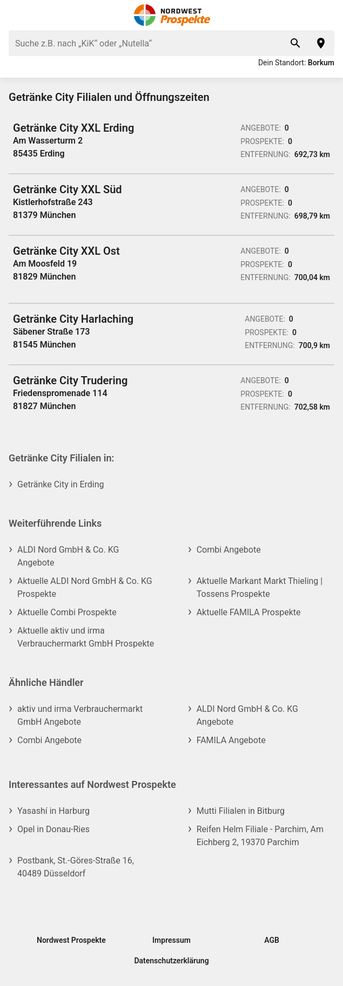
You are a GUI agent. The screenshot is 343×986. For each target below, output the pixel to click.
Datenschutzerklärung (171, 960)
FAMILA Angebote (231, 740)
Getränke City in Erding (60, 484)
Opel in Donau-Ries (53, 829)
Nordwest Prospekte (71, 940)
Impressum (171, 940)
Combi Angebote (229, 550)
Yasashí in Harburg (53, 811)
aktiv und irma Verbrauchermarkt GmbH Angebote (80, 715)
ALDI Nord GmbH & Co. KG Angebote (68, 556)
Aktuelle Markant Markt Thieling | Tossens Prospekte (260, 587)
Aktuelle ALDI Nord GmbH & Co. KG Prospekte (84, 587)
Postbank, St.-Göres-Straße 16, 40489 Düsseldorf (75, 867)
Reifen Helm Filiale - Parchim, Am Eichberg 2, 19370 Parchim (260, 835)
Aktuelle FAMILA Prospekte (249, 612)
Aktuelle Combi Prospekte (67, 612)
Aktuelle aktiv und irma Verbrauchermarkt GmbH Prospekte (85, 637)
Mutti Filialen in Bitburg (241, 811)
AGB (271, 940)
